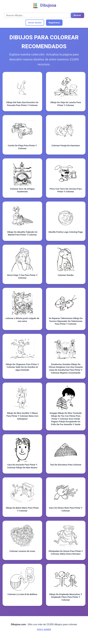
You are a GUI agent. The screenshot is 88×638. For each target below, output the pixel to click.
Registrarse (54, 22)
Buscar (77, 15)
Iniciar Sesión (35, 22)
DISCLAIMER (44, 629)
